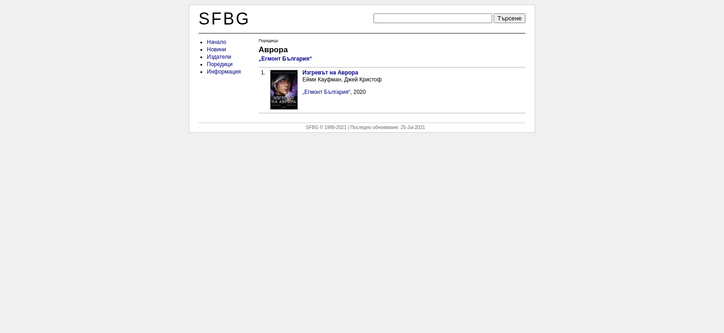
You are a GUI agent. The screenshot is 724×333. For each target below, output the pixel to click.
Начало (216, 42)
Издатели (219, 57)
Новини (216, 49)
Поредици (220, 64)
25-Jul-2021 (413, 127)
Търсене (509, 18)
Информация (224, 71)
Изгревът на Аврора (330, 72)
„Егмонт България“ (285, 59)
